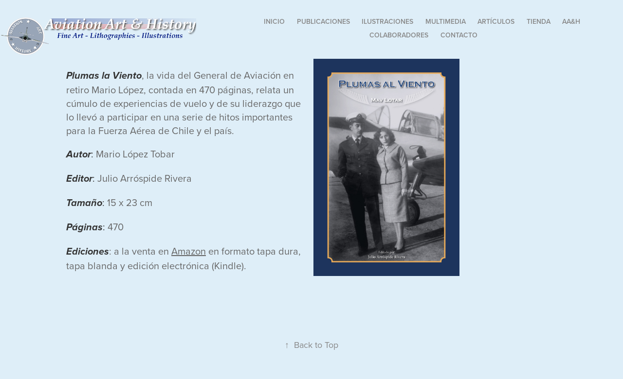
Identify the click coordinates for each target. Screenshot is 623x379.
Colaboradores (398, 35)
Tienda (538, 21)
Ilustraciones (387, 21)
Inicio (274, 21)
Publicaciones (323, 21)
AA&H (571, 21)
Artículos (495, 21)
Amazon (188, 251)
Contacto (458, 35)
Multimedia (445, 21)
